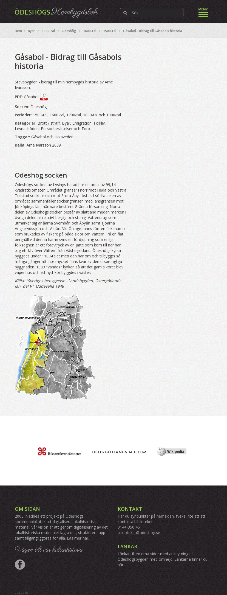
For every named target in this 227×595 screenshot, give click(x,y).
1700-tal (73, 114)
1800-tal (90, 114)
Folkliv (99, 123)
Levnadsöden (27, 128)
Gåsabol (31, 96)
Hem (18, 31)
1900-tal (48, 31)
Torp (85, 128)
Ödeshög (69, 31)
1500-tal (109, 31)
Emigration (82, 123)
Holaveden (64, 136)
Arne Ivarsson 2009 (44, 145)
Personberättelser (57, 128)
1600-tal (89, 31)
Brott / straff (49, 123)
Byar (31, 31)
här (85, 538)
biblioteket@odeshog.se (139, 532)
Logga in (21, 592)
